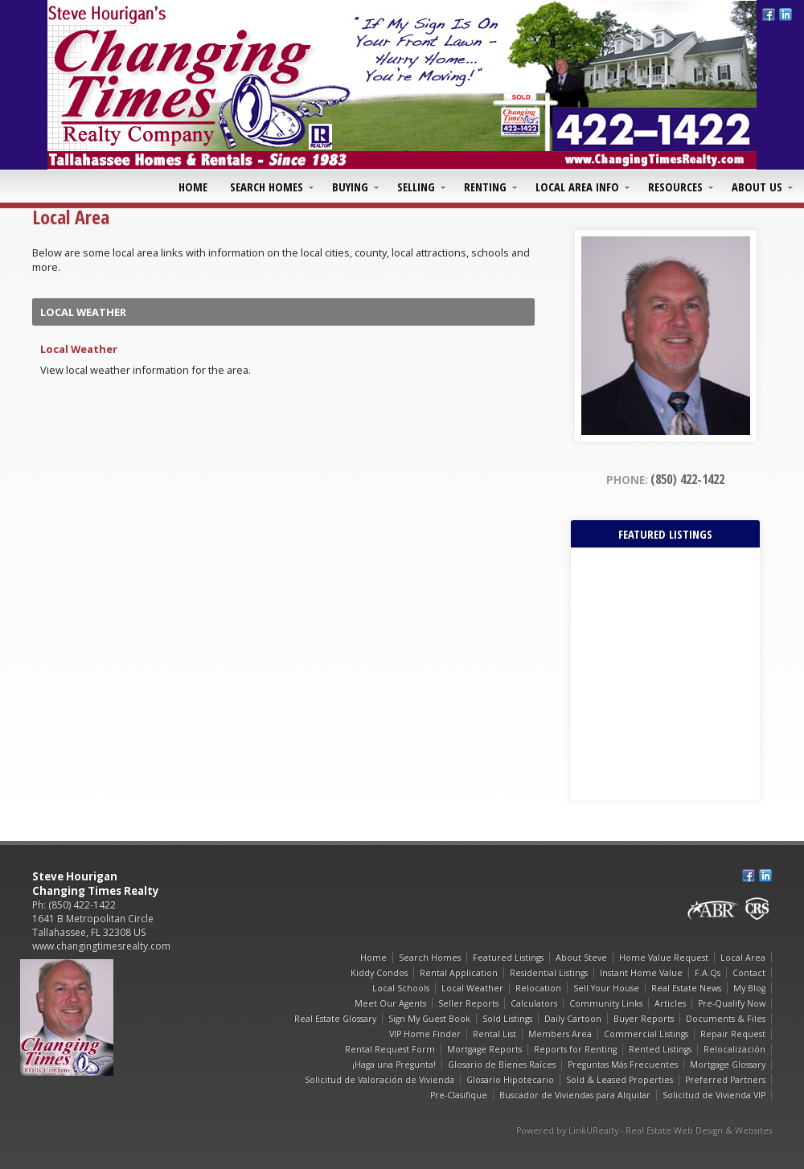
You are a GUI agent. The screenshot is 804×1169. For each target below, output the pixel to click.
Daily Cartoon (572, 1018)
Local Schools (400, 988)
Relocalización (734, 1049)
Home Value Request (663, 957)
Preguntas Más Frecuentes (623, 1064)
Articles (670, 1003)
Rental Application (459, 972)
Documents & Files (725, 1018)
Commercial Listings (646, 1034)
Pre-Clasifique (458, 1095)
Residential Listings (549, 972)
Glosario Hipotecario (510, 1079)
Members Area (560, 1034)
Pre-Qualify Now (731, 1003)
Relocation (538, 988)
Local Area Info (577, 186)
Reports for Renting (575, 1049)
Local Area (742, 957)
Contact (748, 972)
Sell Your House (606, 988)
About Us (757, 186)
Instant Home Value (641, 972)
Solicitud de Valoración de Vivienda (379, 1079)
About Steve (581, 957)
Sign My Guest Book (429, 1018)
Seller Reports (468, 1003)
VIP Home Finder (425, 1034)
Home (192, 186)
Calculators (534, 1003)
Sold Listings (507, 1018)
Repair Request (732, 1034)
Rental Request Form (390, 1049)
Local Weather (78, 349)
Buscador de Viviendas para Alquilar (574, 1095)
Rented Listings (660, 1049)
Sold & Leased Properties (619, 1079)
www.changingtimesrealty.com (101, 946)
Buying (350, 186)
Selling (416, 186)
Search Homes (266, 186)
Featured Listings (508, 957)
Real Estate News (686, 988)
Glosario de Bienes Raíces (502, 1064)
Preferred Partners (725, 1079)
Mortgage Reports (484, 1049)
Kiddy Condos (379, 972)
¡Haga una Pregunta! (394, 1064)
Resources (675, 186)
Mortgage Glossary (727, 1064)
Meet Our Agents (390, 1003)
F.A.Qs (707, 972)
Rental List (494, 1034)
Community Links (605, 1003)
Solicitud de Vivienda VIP (713, 1095)
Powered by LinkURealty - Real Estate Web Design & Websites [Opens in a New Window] (644, 1130)
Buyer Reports (643, 1018)
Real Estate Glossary (335, 1018)
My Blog (749, 988)
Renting (485, 186)
